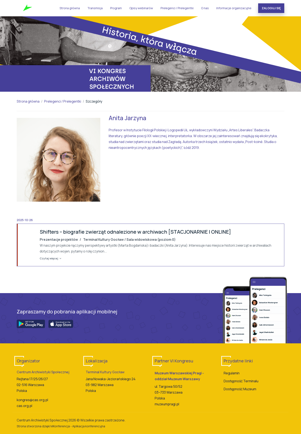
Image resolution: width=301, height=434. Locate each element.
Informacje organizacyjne (233, 8)
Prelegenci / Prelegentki (177, 8)
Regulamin (232, 373)
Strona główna (70, 8)
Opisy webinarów (141, 8)
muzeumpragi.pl (167, 404)
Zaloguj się (271, 8)
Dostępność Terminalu (241, 381)
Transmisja (95, 8)
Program (116, 8)
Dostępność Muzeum (240, 389)
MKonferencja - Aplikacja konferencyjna (78, 426)
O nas (205, 8)
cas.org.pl (24, 405)
